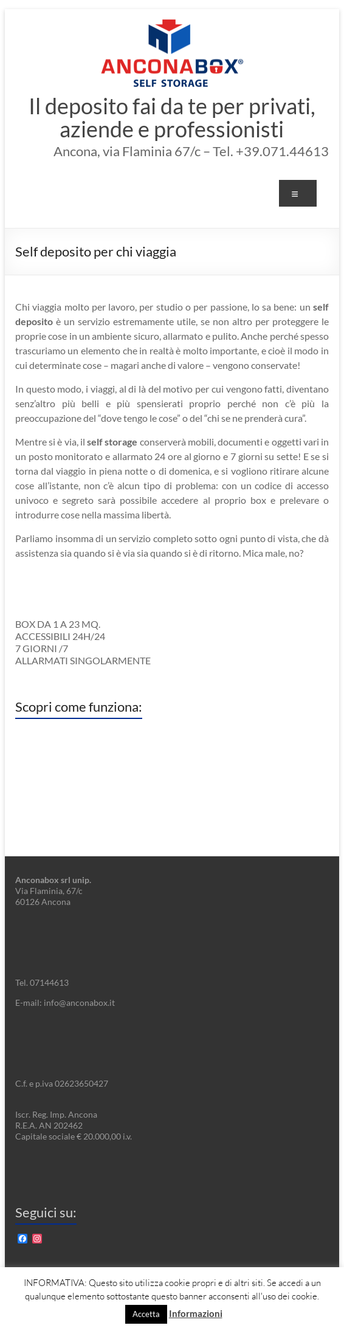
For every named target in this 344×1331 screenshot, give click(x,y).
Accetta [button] (146, 1314)
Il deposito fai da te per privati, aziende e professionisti (172, 117)
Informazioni (195, 1313)
